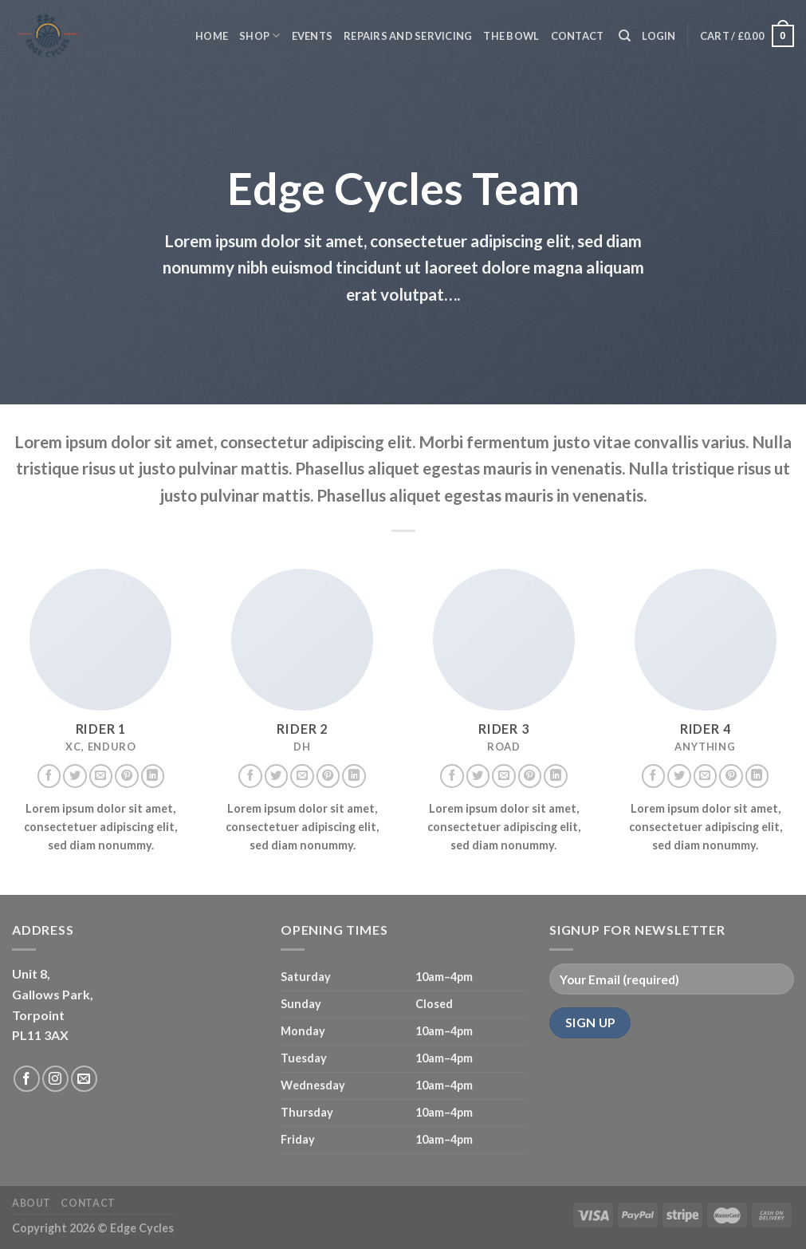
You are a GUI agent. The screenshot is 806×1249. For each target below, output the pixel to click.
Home (211, 36)
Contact (577, 36)
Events (312, 36)
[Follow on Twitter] (75, 776)
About (31, 1203)
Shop (259, 35)
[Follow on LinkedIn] (153, 776)
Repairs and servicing (408, 36)
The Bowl (511, 36)
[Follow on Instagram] (55, 1079)
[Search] (625, 36)
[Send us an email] (101, 776)
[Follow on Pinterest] (127, 776)
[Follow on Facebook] (49, 776)
